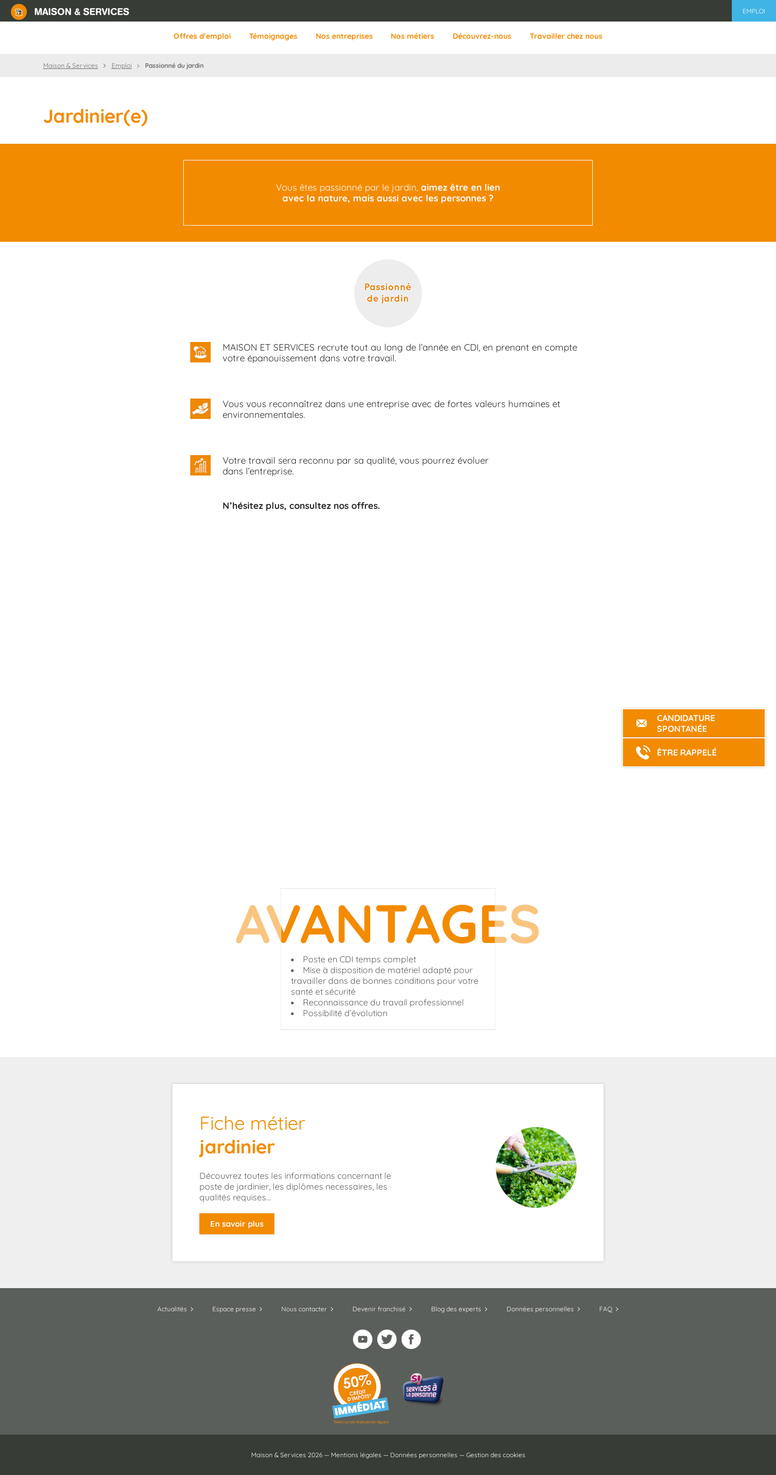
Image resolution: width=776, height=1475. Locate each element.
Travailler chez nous (566, 36)
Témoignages (273, 36)
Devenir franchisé (379, 1309)
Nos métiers (412, 36)
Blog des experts (456, 1309)
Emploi (754, 11)
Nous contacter (304, 1309)
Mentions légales (356, 1455)
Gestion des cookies (495, 1455)
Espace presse (234, 1309)
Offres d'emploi (202, 36)
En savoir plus (237, 1224)
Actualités (172, 1309)
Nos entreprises (344, 36)
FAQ (605, 1309)
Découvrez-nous (482, 36)
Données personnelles (540, 1309)
